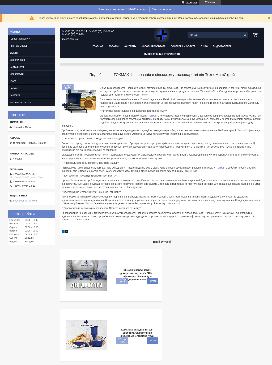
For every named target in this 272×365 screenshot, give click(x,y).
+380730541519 (43, 335)
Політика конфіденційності (158, 361)
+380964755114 (43, 330)
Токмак (144, 94)
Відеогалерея (17, 59)
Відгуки (14, 52)
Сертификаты (42, 326)
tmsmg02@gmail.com (25, 200)
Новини (14, 88)
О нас (204, 46)
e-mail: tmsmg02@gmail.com (50, 344)
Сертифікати (17, 67)
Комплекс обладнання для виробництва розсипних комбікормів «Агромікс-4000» (240, 273)
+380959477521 (43, 339)
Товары (113, 46)
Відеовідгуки (17, 73)
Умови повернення (20, 102)
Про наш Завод (18, 45)
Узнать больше (162, 9)
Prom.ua (152, 358)
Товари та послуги (20, 38)
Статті (13, 81)
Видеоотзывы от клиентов (162, 54)
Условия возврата (153, 46)
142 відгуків (191, 2)
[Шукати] (245, 35)
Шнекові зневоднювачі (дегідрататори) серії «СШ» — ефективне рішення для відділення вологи (135, 275)
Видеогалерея (222, 46)
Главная (97, 46)
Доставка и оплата (183, 46)
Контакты (130, 46)
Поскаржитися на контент (131, 361)
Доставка (15, 95)
